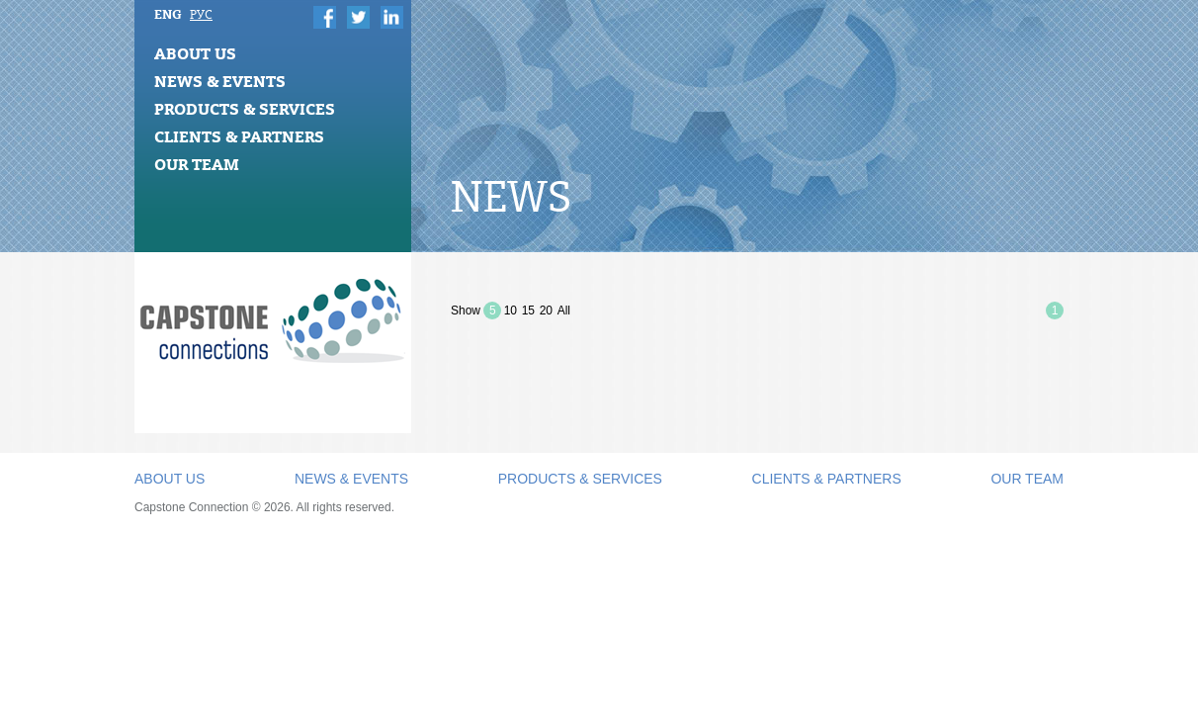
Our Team (196, 164)
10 (510, 310)
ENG (168, 14)
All (563, 310)
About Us (195, 53)
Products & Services (244, 109)
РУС (201, 14)
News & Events (220, 81)
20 (546, 310)
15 (528, 310)
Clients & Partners (239, 136)
